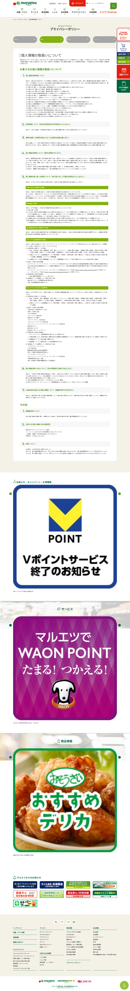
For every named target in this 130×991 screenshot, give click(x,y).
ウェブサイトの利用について (73, 39)
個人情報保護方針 (21, 39)
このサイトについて (101, 39)
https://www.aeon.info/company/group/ (57, 272)
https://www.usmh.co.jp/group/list (86, 270)
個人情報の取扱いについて (47, 39)
